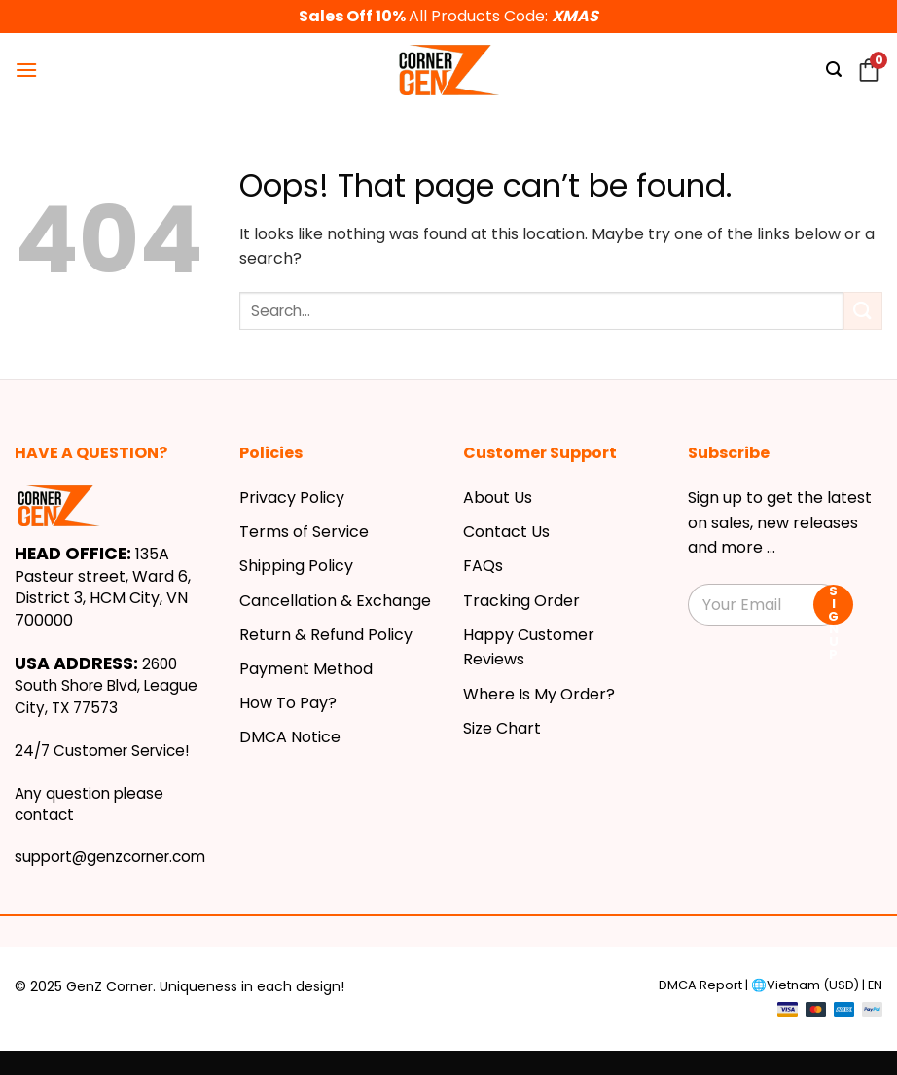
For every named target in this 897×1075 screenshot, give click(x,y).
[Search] (834, 70)
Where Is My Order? (539, 694)
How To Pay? (288, 703)
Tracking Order (521, 601)
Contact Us (506, 531)
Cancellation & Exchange (335, 601)
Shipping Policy (296, 566)
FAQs (483, 566)
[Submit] (862, 311)
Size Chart (502, 728)
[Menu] (26, 69)
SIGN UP (833, 605)
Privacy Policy (291, 497)
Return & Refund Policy (326, 635)
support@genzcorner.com (110, 856)
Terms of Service (304, 531)
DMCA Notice (290, 737)
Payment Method (306, 669)
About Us (497, 497)
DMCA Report (700, 985)
